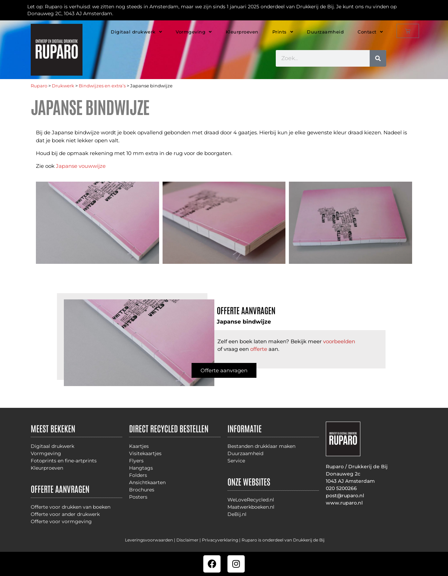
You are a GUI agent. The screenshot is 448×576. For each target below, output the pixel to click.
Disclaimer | (189, 540)
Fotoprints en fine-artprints (64, 461)
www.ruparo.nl (344, 503)
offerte (258, 349)
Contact (370, 32)
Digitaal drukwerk (136, 32)
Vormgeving (194, 32)
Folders (138, 475)
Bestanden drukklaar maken (261, 446)
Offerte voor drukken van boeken (70, 507)
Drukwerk (63, 85)
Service (236, 461)
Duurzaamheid (325, 32)
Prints (282, 32)
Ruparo (39, 85)
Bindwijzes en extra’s (102, 85)
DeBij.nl (236, 514)
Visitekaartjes (145, 453)
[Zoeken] (378, 58)
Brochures (141, 490)
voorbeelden (339, 341)
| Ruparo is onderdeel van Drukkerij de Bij (281, 540)
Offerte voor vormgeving (61, 521)
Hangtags (141, 468)
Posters (138, 497)
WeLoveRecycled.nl (250, 500)
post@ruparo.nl (345, 495)
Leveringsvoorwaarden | (150, 540)
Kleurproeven (242, 32)
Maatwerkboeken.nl (250, 507)
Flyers (136, 461)
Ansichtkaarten (147, 482)
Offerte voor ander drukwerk (65, 514)
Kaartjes (139, 446)
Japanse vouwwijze (81, 166)
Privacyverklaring (220, 540)
